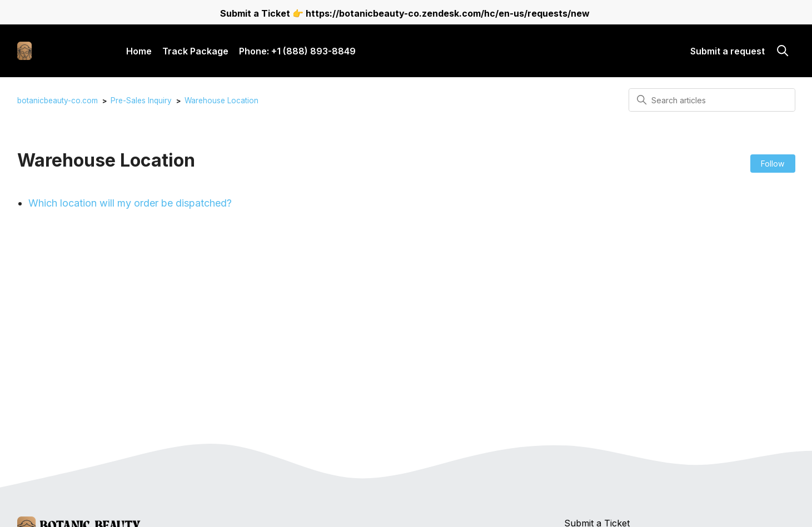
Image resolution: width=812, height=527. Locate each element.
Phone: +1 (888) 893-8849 (297, 51)
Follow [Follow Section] (772, 163)
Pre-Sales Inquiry (141, 100)
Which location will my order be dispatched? (130, 203)
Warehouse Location (221, 100)
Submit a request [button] (727, 51)
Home (139, 51)
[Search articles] (712, 100)
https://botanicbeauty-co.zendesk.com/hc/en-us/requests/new (448, 13)
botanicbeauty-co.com (57, 100)
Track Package (195, 51)
